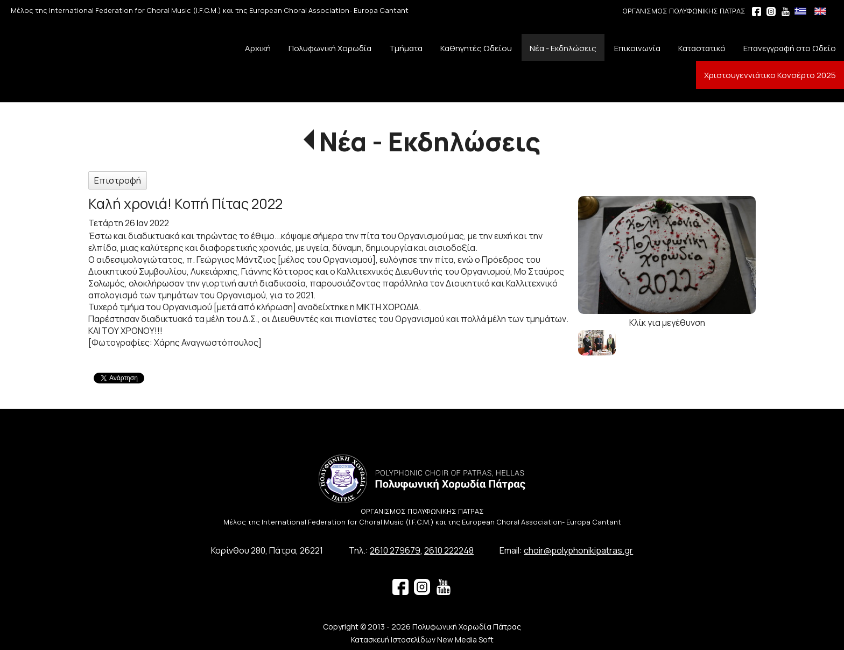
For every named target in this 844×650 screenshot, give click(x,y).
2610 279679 (395, 550)
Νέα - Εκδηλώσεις (429, 141)
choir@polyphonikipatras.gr (578, 550)
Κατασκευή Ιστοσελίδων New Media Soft (422, 639)
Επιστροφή (117, 180)
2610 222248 (449, 550)
